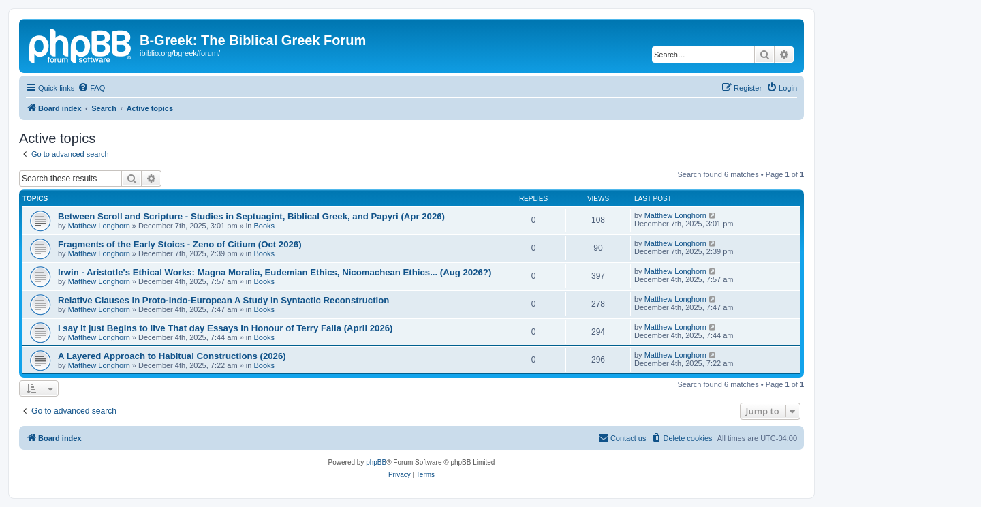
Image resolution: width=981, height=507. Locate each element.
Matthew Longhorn (99, 225)
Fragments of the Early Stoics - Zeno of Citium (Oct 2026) (180, 244)
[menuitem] (91, 88)
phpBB (376, 462)
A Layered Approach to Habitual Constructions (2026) (172, 356)
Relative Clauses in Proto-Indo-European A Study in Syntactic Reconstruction (223, 300)
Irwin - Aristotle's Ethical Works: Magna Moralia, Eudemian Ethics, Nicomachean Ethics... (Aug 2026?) (274, 272)
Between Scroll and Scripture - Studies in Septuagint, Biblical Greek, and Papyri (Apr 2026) (251, 216)
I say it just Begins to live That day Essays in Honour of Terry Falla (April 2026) (225, 328)
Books (264, 225)
